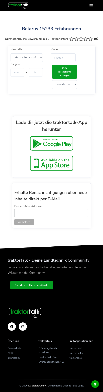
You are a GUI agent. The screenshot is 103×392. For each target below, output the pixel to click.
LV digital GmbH (37, 385)
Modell (55, 49)
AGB (10, 353)
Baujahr (15, 64)
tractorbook (76, 358)
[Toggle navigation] (91, 6)
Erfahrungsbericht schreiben (48, 350)
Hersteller (17, 49)
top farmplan (77, 353)
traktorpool (76, 348)
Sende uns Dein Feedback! (31, 285)
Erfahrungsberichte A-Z (51, 362)
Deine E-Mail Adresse (28, 206)
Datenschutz (14, 348)
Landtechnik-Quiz (47, 357)
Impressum (14, 358)
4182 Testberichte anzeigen (64, 71)
